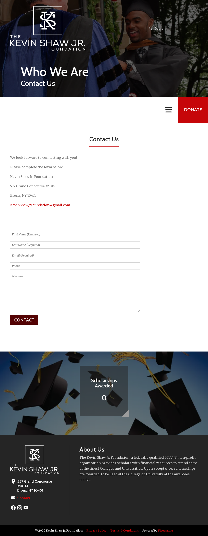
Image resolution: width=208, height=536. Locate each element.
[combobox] (172, 28)
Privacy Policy (96, 530)
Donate (193, 109)
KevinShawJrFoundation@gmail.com (40, 205)
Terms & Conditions (124, 530)
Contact (23, 498)
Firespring (165, 530)
